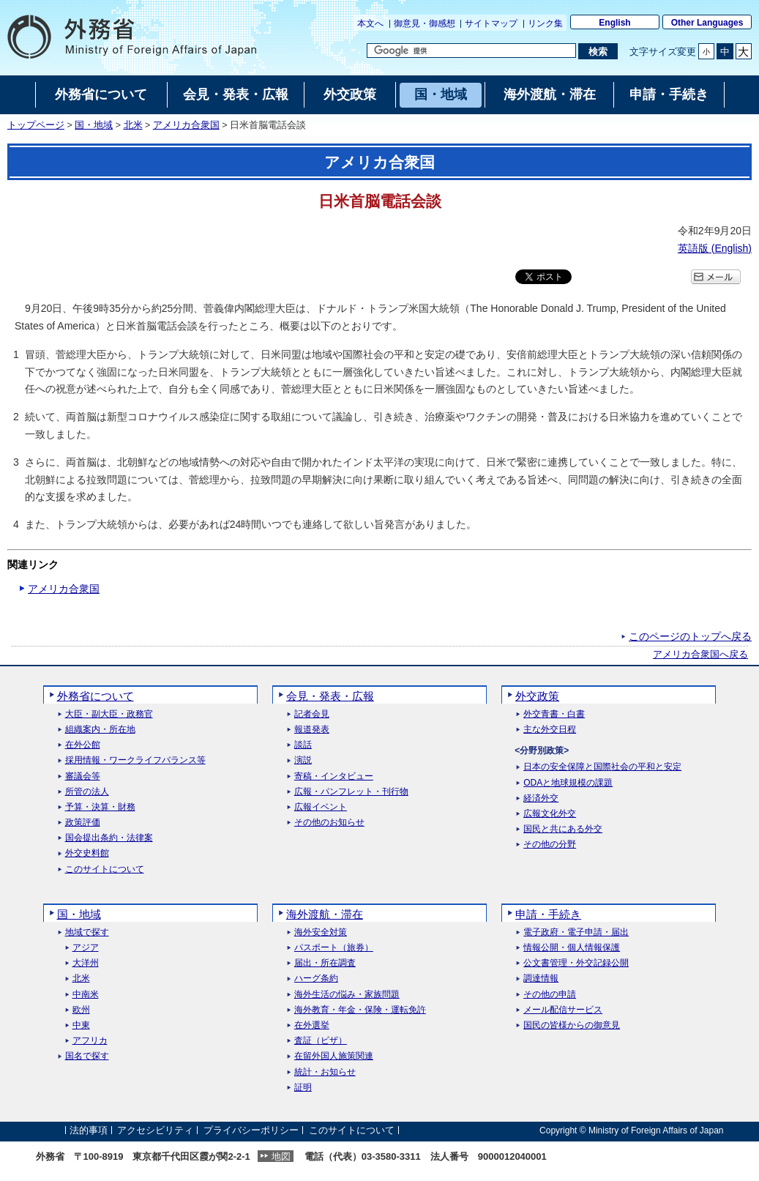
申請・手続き (548, 914)
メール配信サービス (562, 1010)
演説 (303, 760)
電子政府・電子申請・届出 (576, 932)
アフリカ (90, 1041)
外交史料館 (87, 853)
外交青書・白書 (554, 714)
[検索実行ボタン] (597, 51)
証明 (303, 1087)
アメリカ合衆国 (186, 125)
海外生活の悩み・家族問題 (347, 994)
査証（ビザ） (320, 1041)
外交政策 (537, 696)
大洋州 (85, 963)
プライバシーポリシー (251, 1130)
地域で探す (87, 932)
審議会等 (82, 776)
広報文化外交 (549, 814)
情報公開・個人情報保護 (571, 948)
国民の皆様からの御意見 (571, 1025)
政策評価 (82, 822)
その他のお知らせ (329, 822)
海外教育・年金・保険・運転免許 (360, 1010)
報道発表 (311, 729)
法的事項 (89, 1130)
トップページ (35, 125)
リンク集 (545, 23)
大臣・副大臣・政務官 (109, 714)
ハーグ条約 (316, 978)
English (614, 23)
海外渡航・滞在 (324, 914)
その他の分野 (549, 844)
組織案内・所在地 (100, 729)
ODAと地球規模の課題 (568, 783)
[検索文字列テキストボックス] (471, 50)
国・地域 (94, 125)
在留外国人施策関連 (333, 1056)
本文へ (370, 23)
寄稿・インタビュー (333, 776)
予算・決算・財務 (100, 807)
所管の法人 (87, 792)
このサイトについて (104, 869)
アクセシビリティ (155, 1130)
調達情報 (540, 978)
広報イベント (320, 807)
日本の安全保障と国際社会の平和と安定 (602, 767)
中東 (81, 1025)
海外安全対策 (320, 932)
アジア (85, 948)
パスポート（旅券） (333, 948)
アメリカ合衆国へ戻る (700, 654)
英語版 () (715, 248)
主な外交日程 (549, 729)
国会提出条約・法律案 (109, 838)
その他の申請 (549, 994)
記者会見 (311, 714)
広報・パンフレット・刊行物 (351, 792)
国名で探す (87, 1056)
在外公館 (82, 745)
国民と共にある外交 (562, 829)
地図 (281, 1156)
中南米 (85, 994)
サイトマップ (491, 23)
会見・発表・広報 (330, 696)
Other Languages (707, 23)
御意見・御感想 (424, 23)
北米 (133, 125)
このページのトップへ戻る (690, 636)
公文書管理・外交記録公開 (576, 963)
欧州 (81, 1010)
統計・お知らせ (325, 1072)
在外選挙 (311, 1025)
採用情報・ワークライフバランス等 (135, 760)
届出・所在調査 (325, 963)
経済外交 (540, 798)
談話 (303, 745)
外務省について (95, 696)
